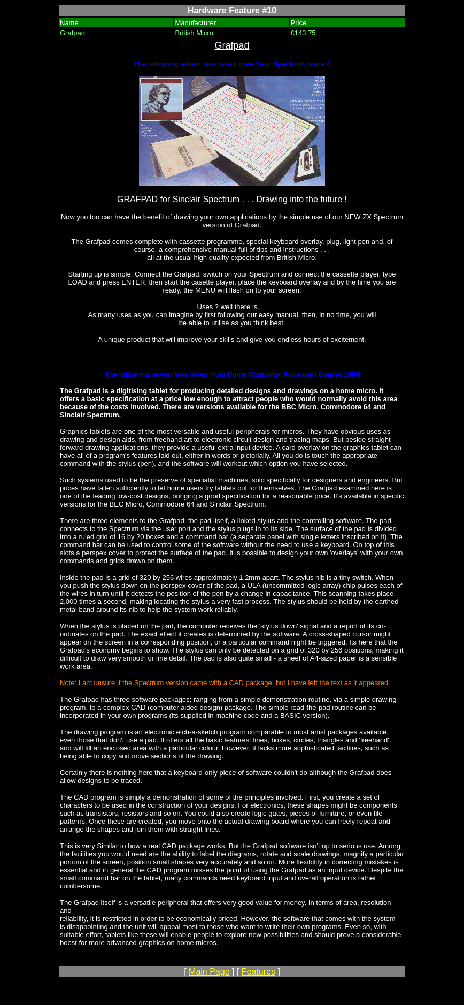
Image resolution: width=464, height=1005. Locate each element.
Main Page (209, 971)
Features (258, 971)
